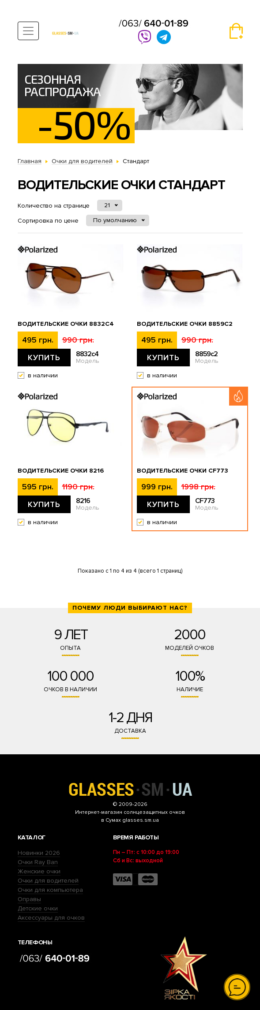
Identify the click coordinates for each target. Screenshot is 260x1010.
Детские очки (38, 908)
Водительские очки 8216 (61, 470)
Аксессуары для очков (51, 917)
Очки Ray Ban (38, 862)
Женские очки (39, 871)
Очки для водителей (48, 880)
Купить (44, 357)
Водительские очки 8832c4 (66, 324)
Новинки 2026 (39, 853)
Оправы (29, 899)
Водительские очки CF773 (182, 470)
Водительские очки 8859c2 (185, 324)
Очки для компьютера (50, 890)
